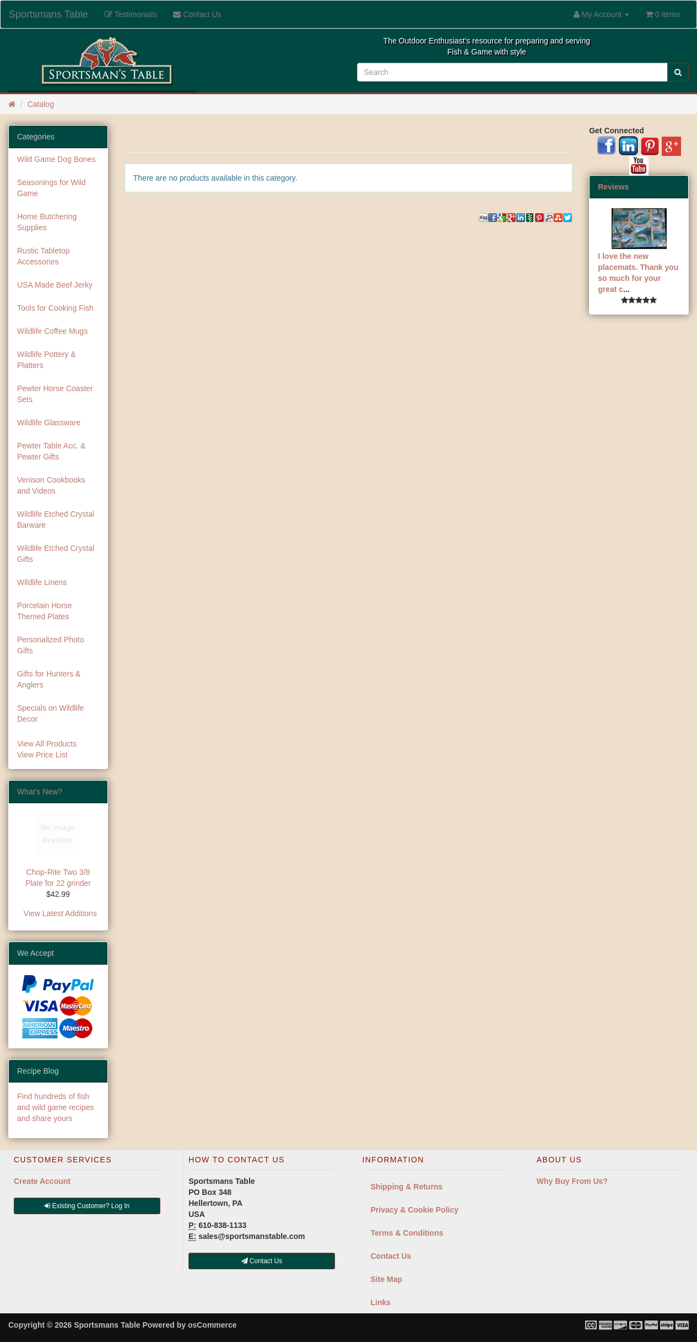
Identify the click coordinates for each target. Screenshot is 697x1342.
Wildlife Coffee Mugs (52, 331)
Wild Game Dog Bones (56, 159)
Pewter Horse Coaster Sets (55, 394)
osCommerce (212, 1325)
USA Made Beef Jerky (55, 284)
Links (381, 1302)
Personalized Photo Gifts (50, 645)
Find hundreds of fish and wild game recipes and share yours (55, 1107)
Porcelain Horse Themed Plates (44, 611)
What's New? (39, 791)
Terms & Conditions (407, 1233)
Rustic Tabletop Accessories (43, 256)
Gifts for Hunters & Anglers (48, 679)
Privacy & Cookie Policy (415, 1209)
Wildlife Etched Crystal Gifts (55, 554)
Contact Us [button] (262, 1261)
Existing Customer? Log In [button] (87, 1206)
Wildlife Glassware (48, 422)
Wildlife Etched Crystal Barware (55, 519)
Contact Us (391, 1256)
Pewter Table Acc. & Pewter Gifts (51, 451)
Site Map (387, 1279)
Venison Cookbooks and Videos (51, 485)
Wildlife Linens (42, 582)
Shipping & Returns (407, 1186)
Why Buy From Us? (572, 1181)
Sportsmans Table (48, 14)
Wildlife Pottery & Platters (46, 360)
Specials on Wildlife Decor (50, 713)
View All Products (47, 743)
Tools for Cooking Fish (55, 308)
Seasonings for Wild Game (51, 188)
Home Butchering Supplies (47, 222)
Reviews (613, 186)
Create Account (42, 1181)
